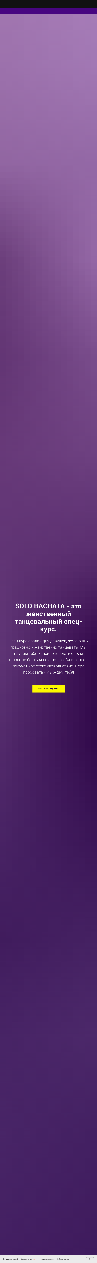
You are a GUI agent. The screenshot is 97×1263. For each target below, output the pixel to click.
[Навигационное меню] (92, 4)
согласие (36, 1259)
